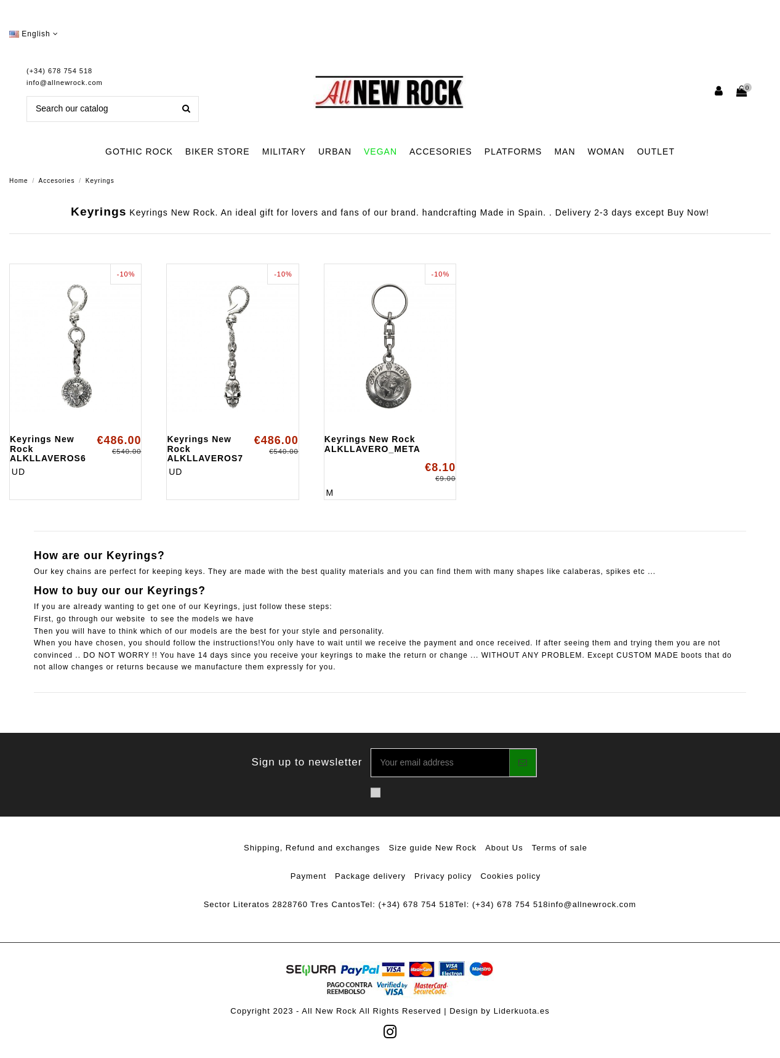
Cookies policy (510, 876)
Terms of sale (559, 847)
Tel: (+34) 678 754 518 (407, 904)
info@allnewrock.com (64, 82)
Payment (308, 876)
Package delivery (370, 876)
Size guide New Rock (433, 847)
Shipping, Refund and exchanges (312, 847)
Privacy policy (443, 876)
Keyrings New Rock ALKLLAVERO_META (372, 443)
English (33, 34)
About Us (504, 847)
